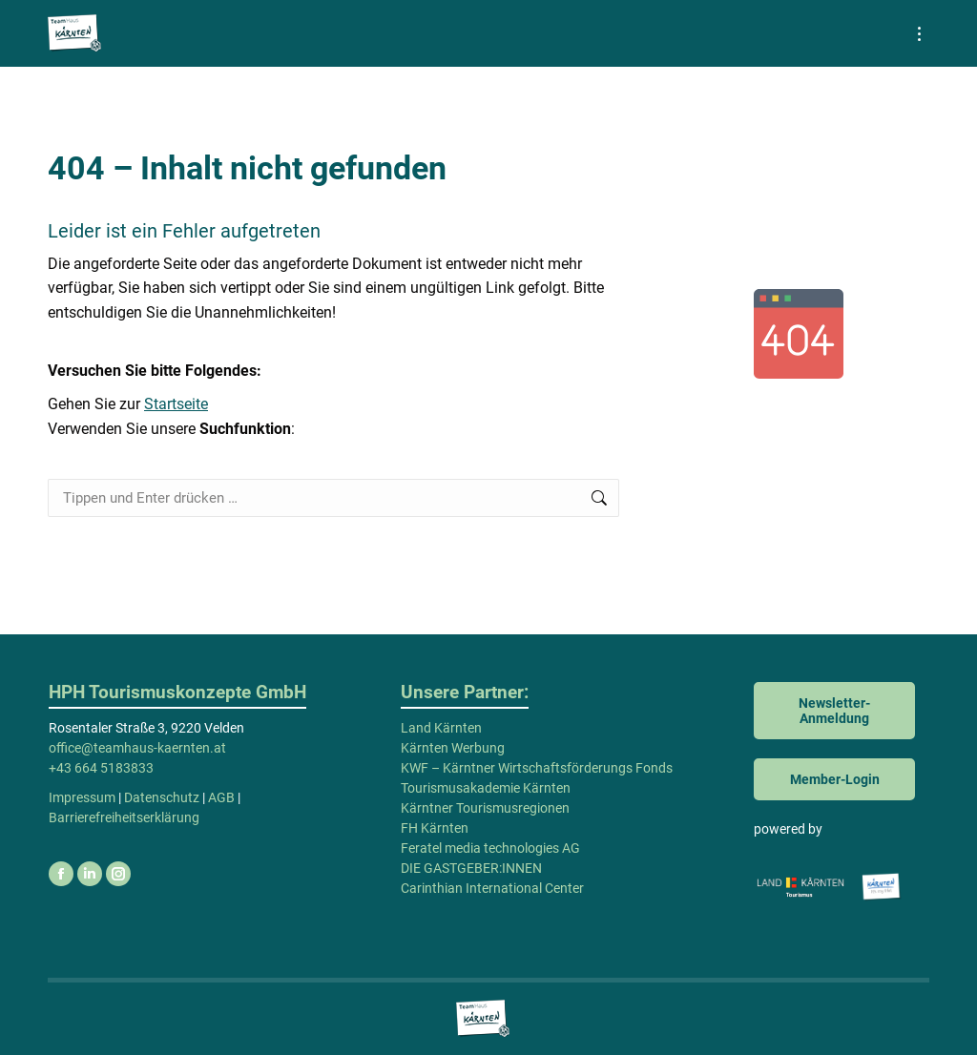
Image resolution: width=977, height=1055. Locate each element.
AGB (221, 797)
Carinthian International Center (492, 888)
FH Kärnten (434, 828)
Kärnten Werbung (453, 747)
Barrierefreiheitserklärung (124, 817)
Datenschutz (161, 797)
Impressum (82, 797)
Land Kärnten (441, 727)
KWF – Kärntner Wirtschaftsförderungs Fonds (537, 768)
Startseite (176, 404)
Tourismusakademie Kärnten (486, 788)
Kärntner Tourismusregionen (485, 808)
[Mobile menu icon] (919, 33)
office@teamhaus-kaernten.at (137, 747)
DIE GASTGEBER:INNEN (471, 868)
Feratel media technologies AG (490, 848)
